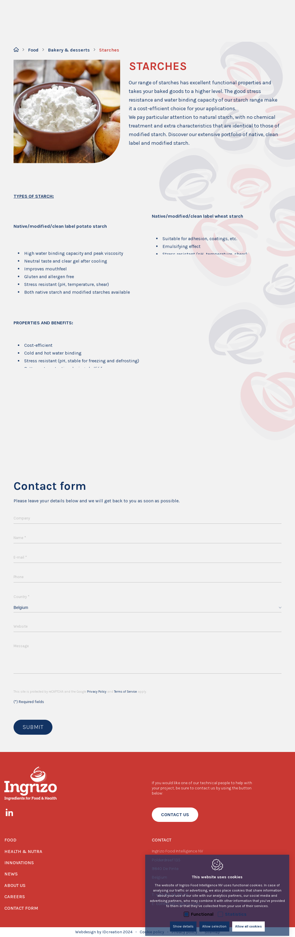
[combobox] (147, 607)
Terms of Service (125, 692)
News (11, 874)
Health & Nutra (23, 851)
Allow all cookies (248, 922)
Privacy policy (184, 932)
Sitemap (212, 932)
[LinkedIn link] (12, 813)
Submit (33, 727)
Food (10, 840)
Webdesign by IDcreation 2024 (104, 932)
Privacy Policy (96, 692)
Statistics (236, 909)
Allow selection (214, 922)
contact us (175, 814)
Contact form (21, 908)
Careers (14, 896)
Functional (202, 909)
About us (15, 885)
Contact (161, 840)
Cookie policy (152, 932)
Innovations (19, 862)
